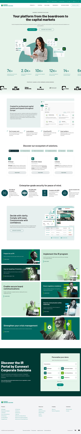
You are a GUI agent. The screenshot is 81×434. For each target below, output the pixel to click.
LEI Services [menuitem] (17, 409)
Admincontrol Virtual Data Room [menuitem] (21, 419)
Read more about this (9, 276)
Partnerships (54, 1)
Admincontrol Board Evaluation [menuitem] (21, 417)
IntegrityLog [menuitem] (17, 412)
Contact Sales (62, 1)
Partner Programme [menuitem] (56, 410)
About (48, 1)
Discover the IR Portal (46, 29)
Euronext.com (70, 430)
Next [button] (60, 384)
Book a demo (32, 29)
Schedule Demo (75, 5)
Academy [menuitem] (41, 409)
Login (68, 1)
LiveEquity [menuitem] (3, 412)
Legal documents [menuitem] (40, 430)
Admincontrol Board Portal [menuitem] (20, 415)
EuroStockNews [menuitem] (4, 417)
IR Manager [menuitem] (3, 409)
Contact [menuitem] (68, 410)
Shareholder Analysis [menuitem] (5, 410)
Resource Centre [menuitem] (42, 410)
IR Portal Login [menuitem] (70, 409)
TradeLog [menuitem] (17, 414)
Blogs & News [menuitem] (41, 412)
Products (33, 5)
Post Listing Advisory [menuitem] (5, 414)
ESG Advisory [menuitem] (3, 415)
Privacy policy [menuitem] (33, 430)
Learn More (46, 293)
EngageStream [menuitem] (4, 419)
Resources (56, 5)
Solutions (47, 5)
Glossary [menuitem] (40, 415)
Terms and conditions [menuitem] (26, 430)
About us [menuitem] (54, 409)
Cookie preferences (47, 430)
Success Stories (65, 5)
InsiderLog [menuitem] (17, 410)
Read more (17, 172)
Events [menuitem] (40, 414)
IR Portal (40, 5)
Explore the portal (16, 230)
